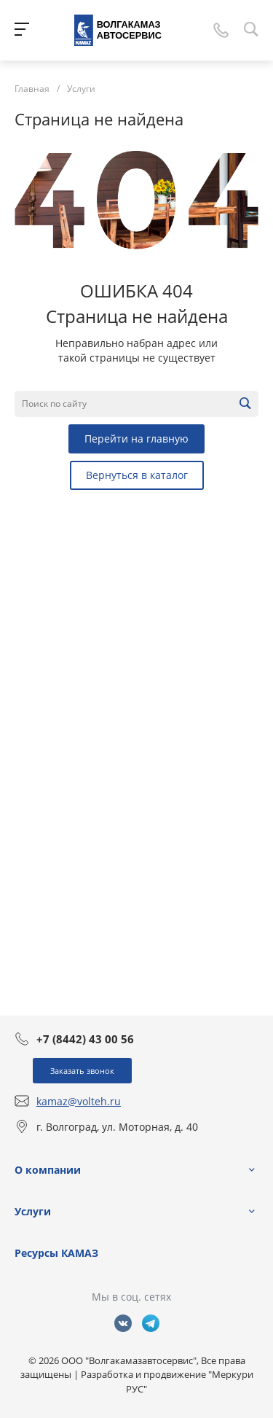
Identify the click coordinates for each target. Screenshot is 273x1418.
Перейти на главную (136, 438)
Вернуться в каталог (137, 475)
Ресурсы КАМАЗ (56, 1253)
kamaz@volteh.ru (78, 1101)
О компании (48, 1170)
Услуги (33, 1211)
